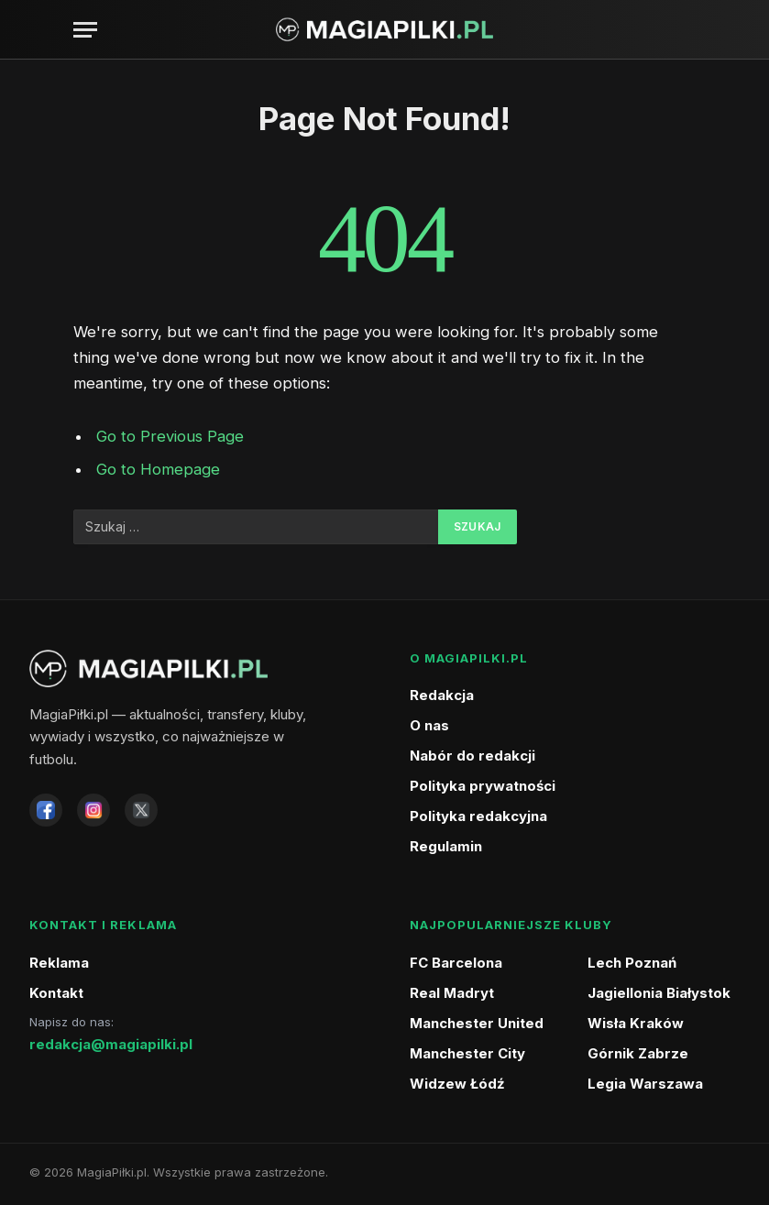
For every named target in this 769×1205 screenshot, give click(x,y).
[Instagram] (93, 810)
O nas (429, 725)
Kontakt (56, 993)
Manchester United (477, 1023)
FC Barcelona (456, 962)
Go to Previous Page (170, 436)
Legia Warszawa (645, 1083)
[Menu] (85, 29)
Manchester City (467, 1053)
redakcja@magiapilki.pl (110, 1044)
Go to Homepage (158, 469)
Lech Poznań (632, 962)
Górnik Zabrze (638, 1053)
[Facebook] (45, 810)
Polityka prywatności (482, 785)
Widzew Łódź (457, 1083)
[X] (141, 810)
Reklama (59, 962)
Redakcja (442, 695)
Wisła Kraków (636, 1023)
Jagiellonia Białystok (659, 993)
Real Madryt (452, 993)
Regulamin (446, 846)
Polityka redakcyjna (478, 816)
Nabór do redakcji (472, 755)
